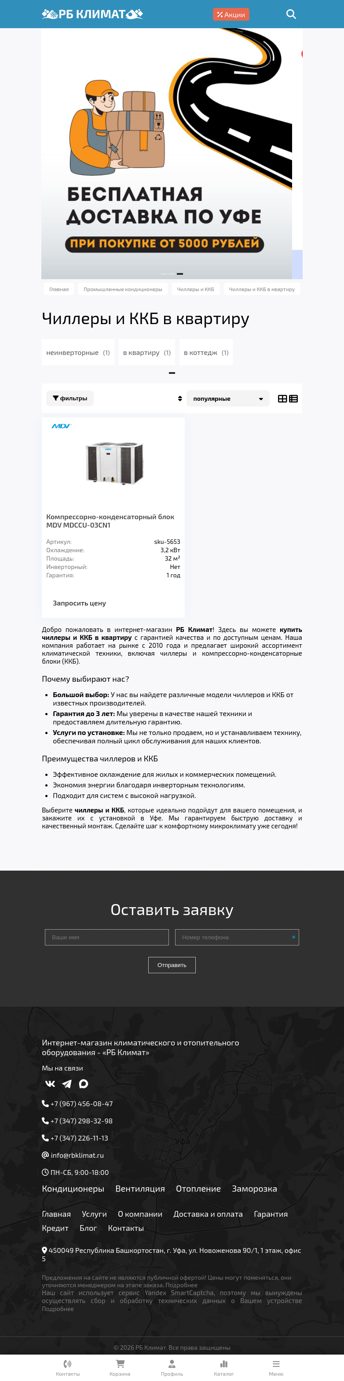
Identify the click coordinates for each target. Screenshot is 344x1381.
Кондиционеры (78, 1196)
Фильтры (75, 398)
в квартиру (151, 352)
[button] (164, 274)
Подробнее (186, 1292)
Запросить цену (84, 602)
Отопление (203, 1196)
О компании (145, 1221)
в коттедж (211, 352)
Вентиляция (145, 1196)
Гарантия (64, 1236)
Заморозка (259, 1196)
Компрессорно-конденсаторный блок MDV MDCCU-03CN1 (106, 520)
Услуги (99, 1221)
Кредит (104, 1236)
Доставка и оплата (213, 1221)
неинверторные (82, 352)
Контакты (176, 1236)
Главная (61, 1221)
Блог (138, 1236)
